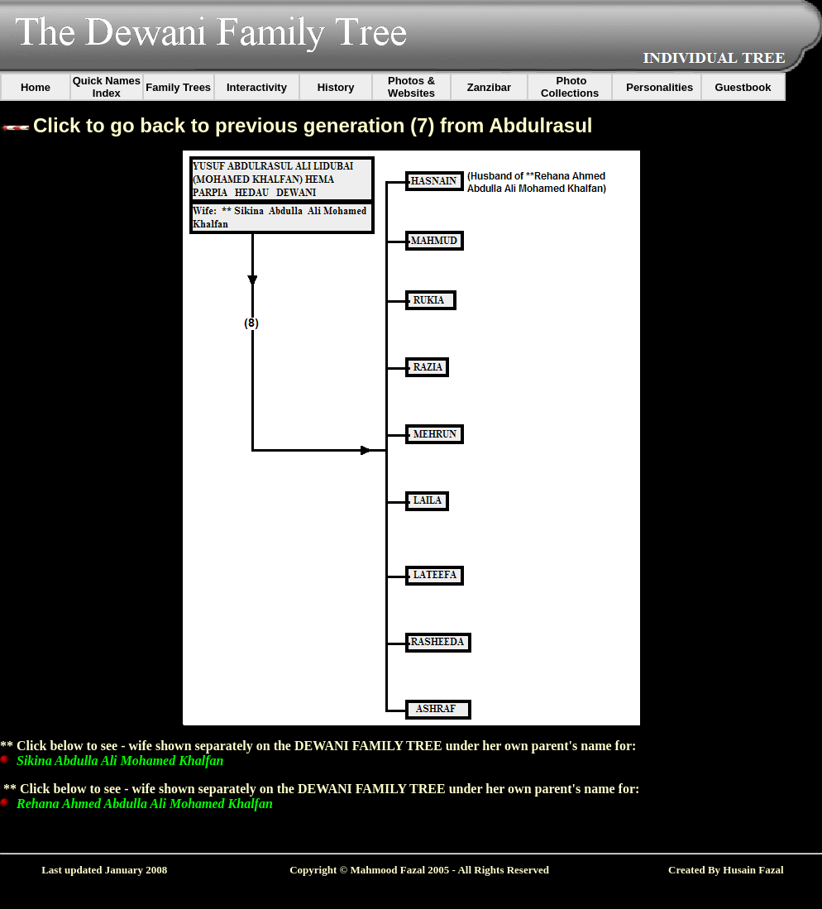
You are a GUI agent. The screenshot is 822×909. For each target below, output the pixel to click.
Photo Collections (570, 86)
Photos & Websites (411, 86)
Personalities (659, 87)
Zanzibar (489, 87)
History (336, 87)
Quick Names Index (107, 86)
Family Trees (178, 87)
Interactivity (257, 87)
